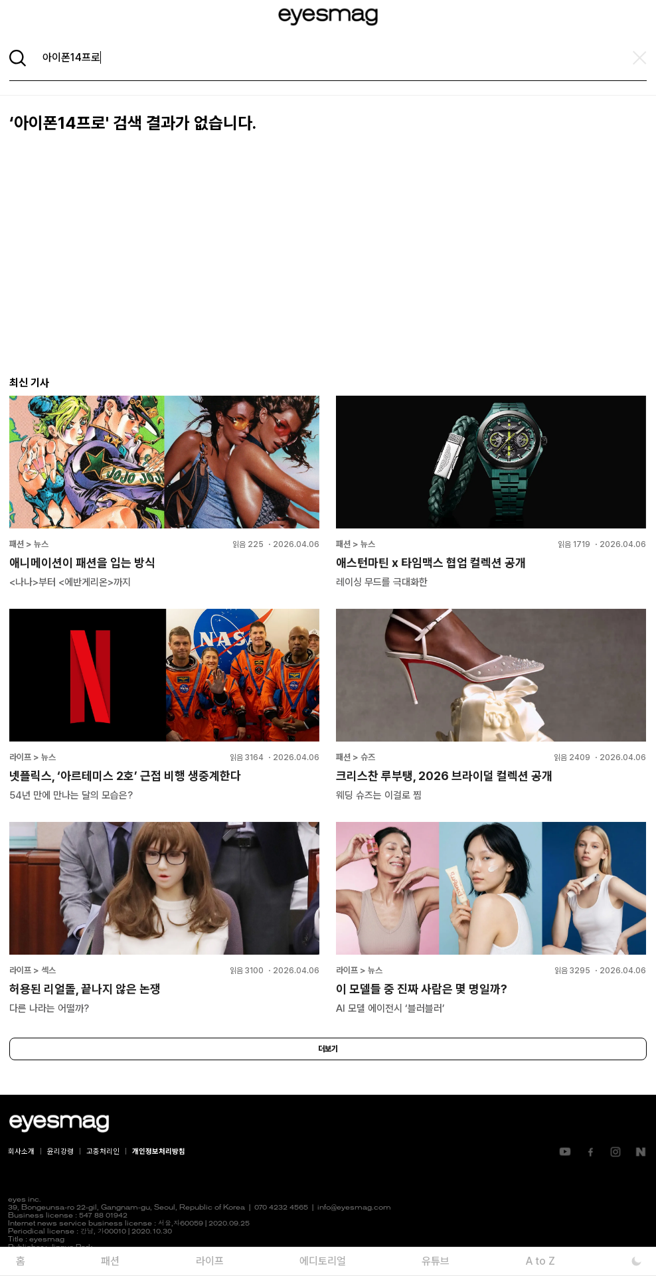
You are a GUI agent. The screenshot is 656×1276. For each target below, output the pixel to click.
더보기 (328, 1049)
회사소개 (21, 1151)
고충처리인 (103, 1151)
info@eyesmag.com (354, 1208)
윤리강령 (60, 1151)
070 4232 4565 (281, 1208)
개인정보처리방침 (158, 1151)
